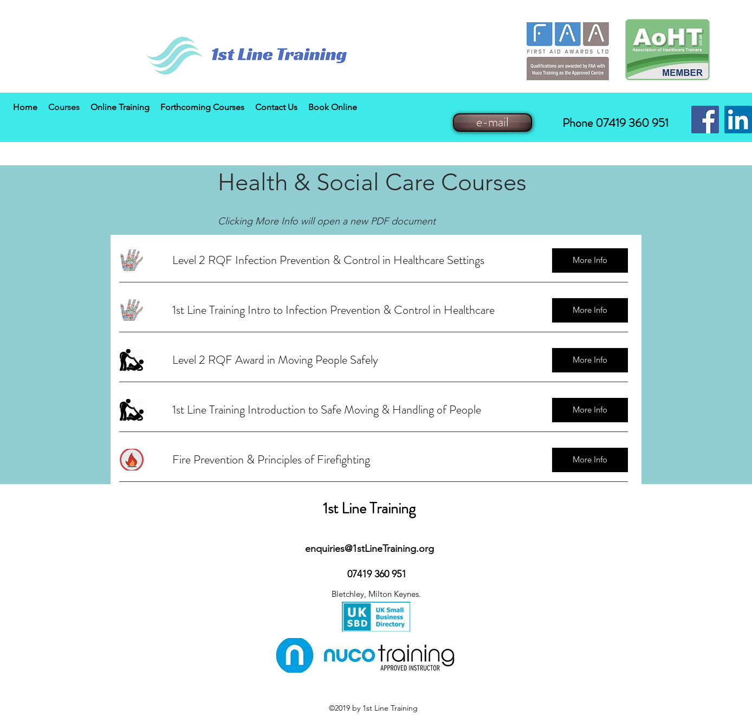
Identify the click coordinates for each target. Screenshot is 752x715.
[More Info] (590, 260)
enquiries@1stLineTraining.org (369, 549)
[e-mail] (492, 122)
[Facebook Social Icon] (705, 119)
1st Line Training (369, 508)
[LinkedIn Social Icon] (738, 119)
